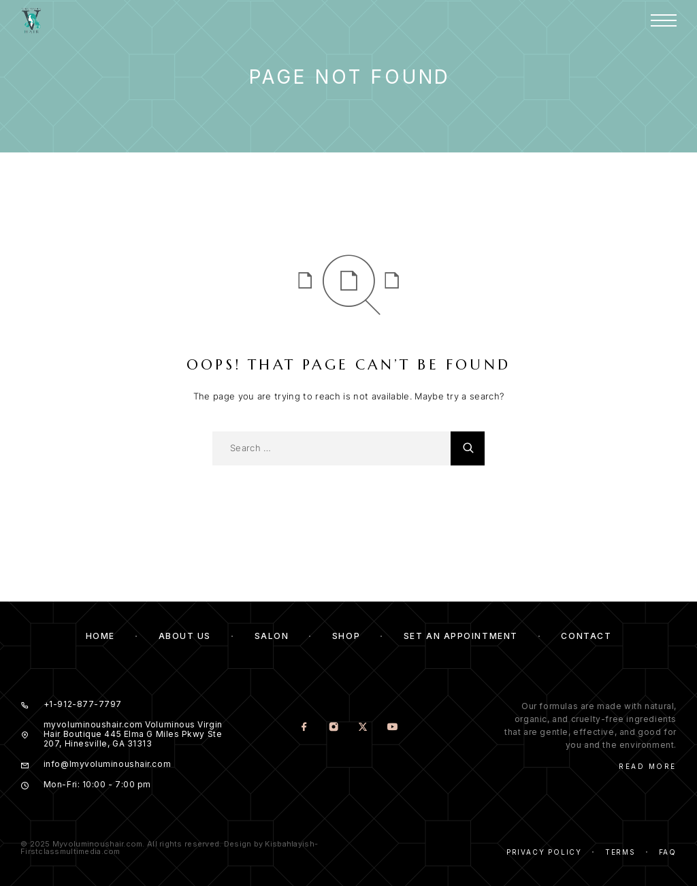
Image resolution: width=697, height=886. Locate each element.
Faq (668, 852)
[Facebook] (304, 727)
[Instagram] (333, 727)
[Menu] (663, 20)
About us (185, 636)
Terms (620, 852)
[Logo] (31, 20)
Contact (586, 636)
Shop (346, 636)
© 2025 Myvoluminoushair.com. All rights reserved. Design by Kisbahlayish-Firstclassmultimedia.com (169, 847)
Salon (272, 636)
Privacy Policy (544, 852)
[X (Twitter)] (363, 727)
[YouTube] (392, 727)
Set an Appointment (461, 636)
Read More (648, 766)
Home (100, 636)
